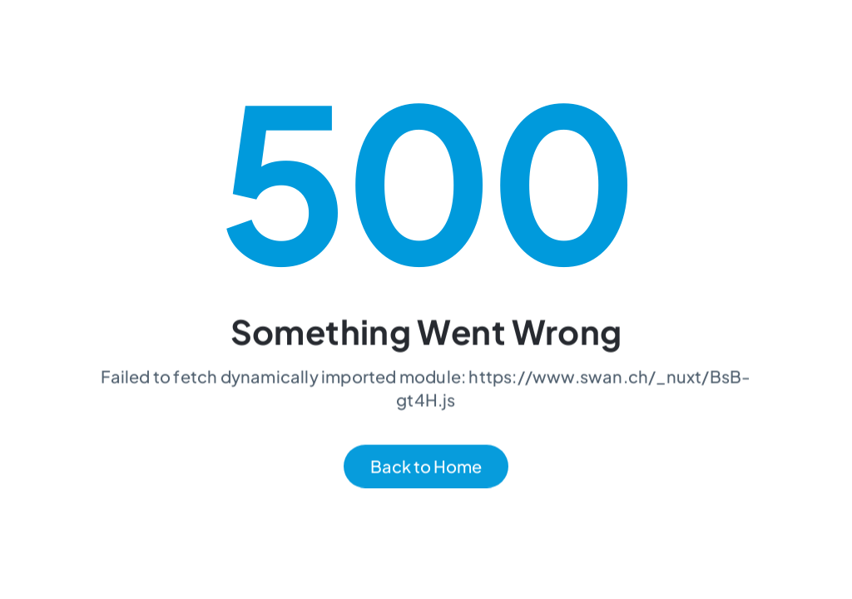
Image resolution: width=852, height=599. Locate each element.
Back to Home (426, 467)
